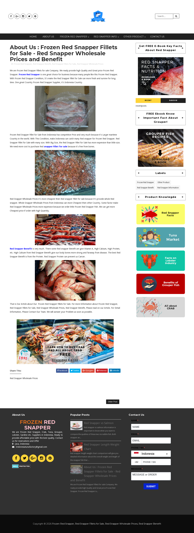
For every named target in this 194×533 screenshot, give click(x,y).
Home (33, 36)
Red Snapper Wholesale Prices (90, 64)
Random (173, 100)
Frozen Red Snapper (73, 36)
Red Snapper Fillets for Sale (64, 64)
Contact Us (157, 36)
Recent (148, 100)
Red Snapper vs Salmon (99, 423)
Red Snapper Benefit (42, 64)
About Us (48, 36)
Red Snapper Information (168, 187)
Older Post (112, 402)
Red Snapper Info (105, 36)
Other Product (134, 36)
